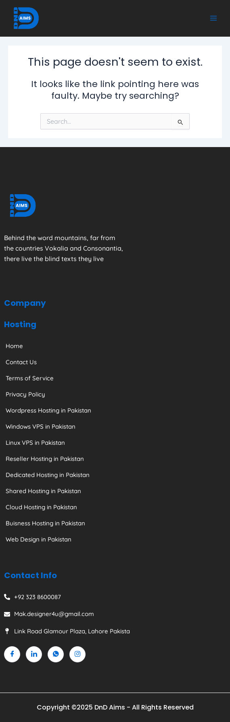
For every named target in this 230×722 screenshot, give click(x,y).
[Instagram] (77, 654)
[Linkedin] (34, 654)
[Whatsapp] (56, 654)
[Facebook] (12, 654)
